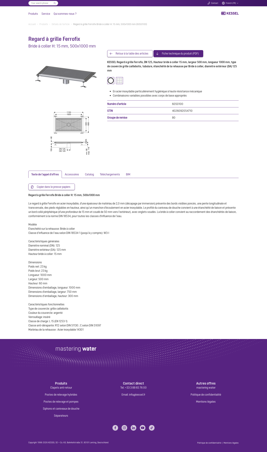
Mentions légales (206, 401)
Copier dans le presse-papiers (53, 187)
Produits (33, 13)
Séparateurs (61, 415)
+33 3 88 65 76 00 (136, 387)
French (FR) (231, 3)
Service (46, 13)
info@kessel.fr (137, 394)
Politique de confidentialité (206, 394)
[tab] (45, 174)
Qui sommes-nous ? (65, 13)
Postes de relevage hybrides (61, 394)
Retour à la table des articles (132, 53)
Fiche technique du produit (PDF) (180, 53)
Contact (214, 3)
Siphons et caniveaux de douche (61, 408)
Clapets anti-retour (61, 387)
